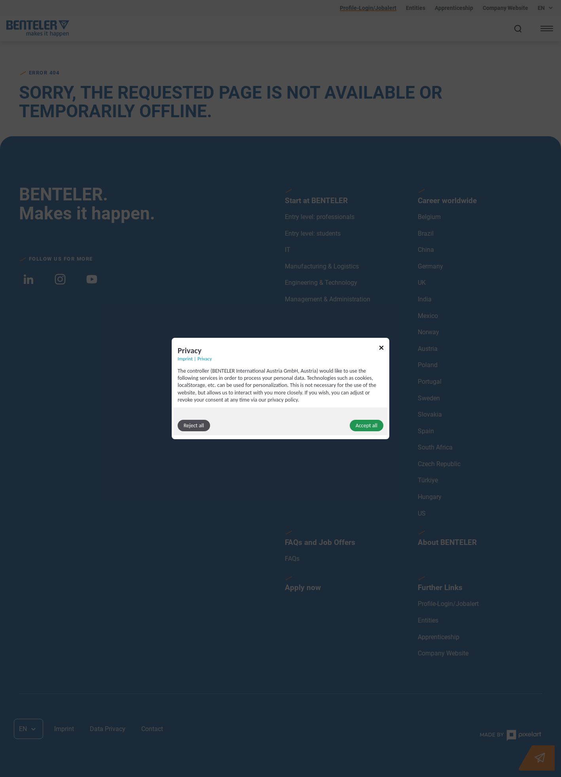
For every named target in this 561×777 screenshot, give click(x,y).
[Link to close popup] (381, 349)
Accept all (366, 425)
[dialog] (280, 388)
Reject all (194, 425)
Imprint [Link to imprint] (185, 359)
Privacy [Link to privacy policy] (204, 359)
